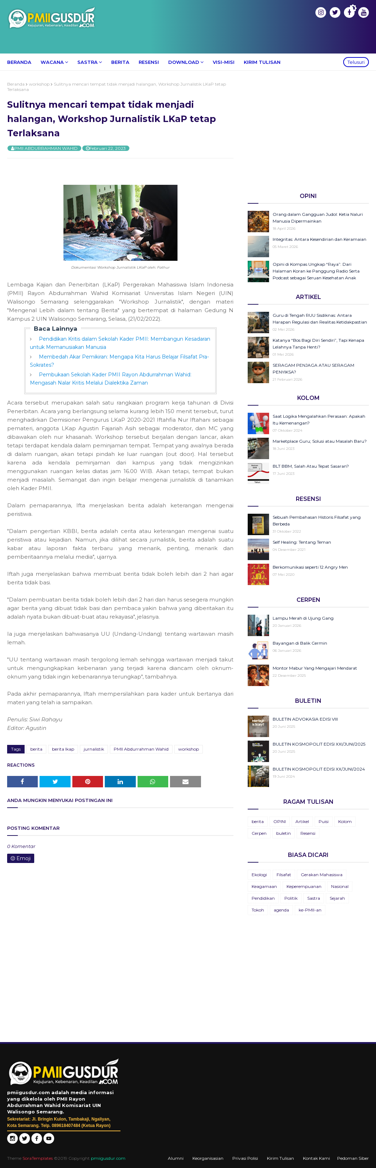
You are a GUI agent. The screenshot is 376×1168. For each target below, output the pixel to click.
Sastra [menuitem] (87, 62)
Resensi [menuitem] (149, 62)
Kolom (345, 821)
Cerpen (259, 833)
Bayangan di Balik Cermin (300, 643)
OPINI (279, 821)
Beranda (16, 84)
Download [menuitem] (183, 62)
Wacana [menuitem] (52, 62)
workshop (39, 84)
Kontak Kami (316, 1158)
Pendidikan (263, 898)
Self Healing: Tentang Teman (302, 542)
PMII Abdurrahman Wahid (141, 749)
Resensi (307, 833)
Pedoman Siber (353, 1158)
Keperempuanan (304, 886)
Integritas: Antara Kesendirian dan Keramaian (319, 239)
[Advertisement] (308, 131)
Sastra (313, 898)
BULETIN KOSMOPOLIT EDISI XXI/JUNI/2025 (319, 744)
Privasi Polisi (245, 1158)
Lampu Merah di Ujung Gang (303, 618)
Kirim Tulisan (280, 1158)
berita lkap (63, 749)
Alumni (176, 1158)
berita (36, 749)
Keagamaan (264, 886)
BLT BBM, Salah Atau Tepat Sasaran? (311, 466)
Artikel (302, 821)
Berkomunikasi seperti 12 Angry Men (310, 567)
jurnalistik (94, 749)
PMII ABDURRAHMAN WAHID (46, 148)
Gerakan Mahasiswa (321, 874)
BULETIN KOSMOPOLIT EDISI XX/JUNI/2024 (319, 769)
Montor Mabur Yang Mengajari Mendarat (315, 668)
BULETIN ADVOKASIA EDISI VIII (305, 719)
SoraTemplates (37, 1158)
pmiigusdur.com (108, 1158)
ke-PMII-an (310, 910)
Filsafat (284, 874)
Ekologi (259, 874)
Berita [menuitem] (120, 62)
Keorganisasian (207, 1158)
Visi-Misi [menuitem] (224, 62)
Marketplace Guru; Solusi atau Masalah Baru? (320, 441)
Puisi (324, 821)
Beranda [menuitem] (19, 62)
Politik (291, 898)
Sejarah (337, 898)
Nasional (340, 886)
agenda (281, 910)
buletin (283, 833)
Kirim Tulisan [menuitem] (262, 62)
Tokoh (258, 910)
